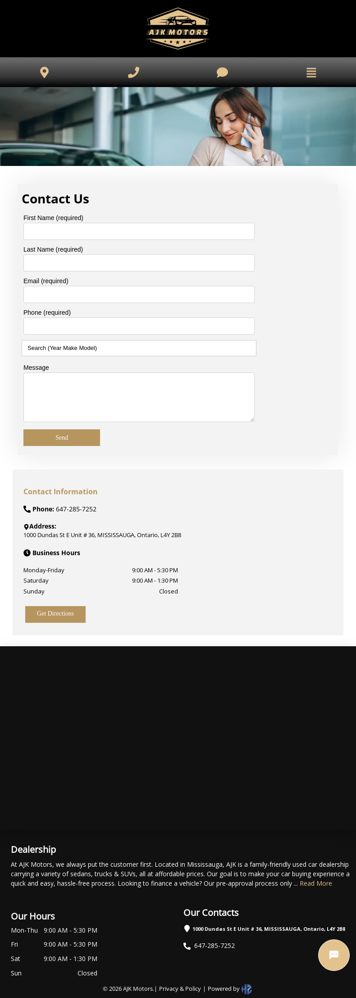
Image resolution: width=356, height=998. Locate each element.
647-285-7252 (214, 945)
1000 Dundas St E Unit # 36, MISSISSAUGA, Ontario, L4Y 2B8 (268, 928)
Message (36, 367)
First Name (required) (53, 217)
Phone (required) (47, 312)
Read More (316, 883)
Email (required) (45, 281)
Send (61, 437)
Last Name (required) (53, 249)
